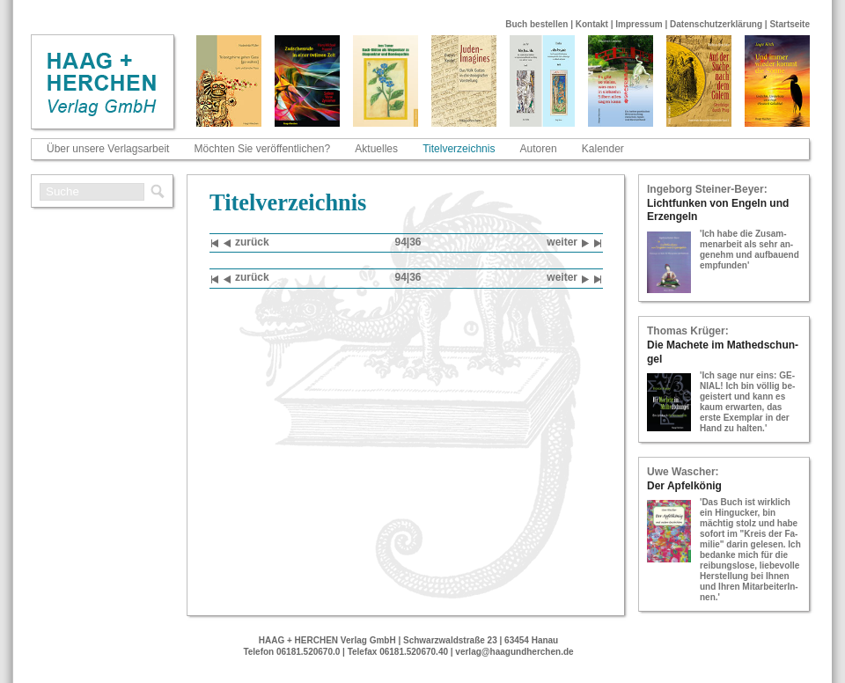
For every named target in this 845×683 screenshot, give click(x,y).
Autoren (538, 149)
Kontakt (592, 24)
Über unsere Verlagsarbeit (108, 149)
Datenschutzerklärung (716, 24)
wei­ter (568, 243)
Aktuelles (376, 149)
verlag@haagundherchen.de (514, 652)
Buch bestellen (536, 24)
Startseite (789, 24)
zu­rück (246, 243)
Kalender (603, 149)
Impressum (638, 24)
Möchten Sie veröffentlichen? (263, 149)
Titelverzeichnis (458, 149)
